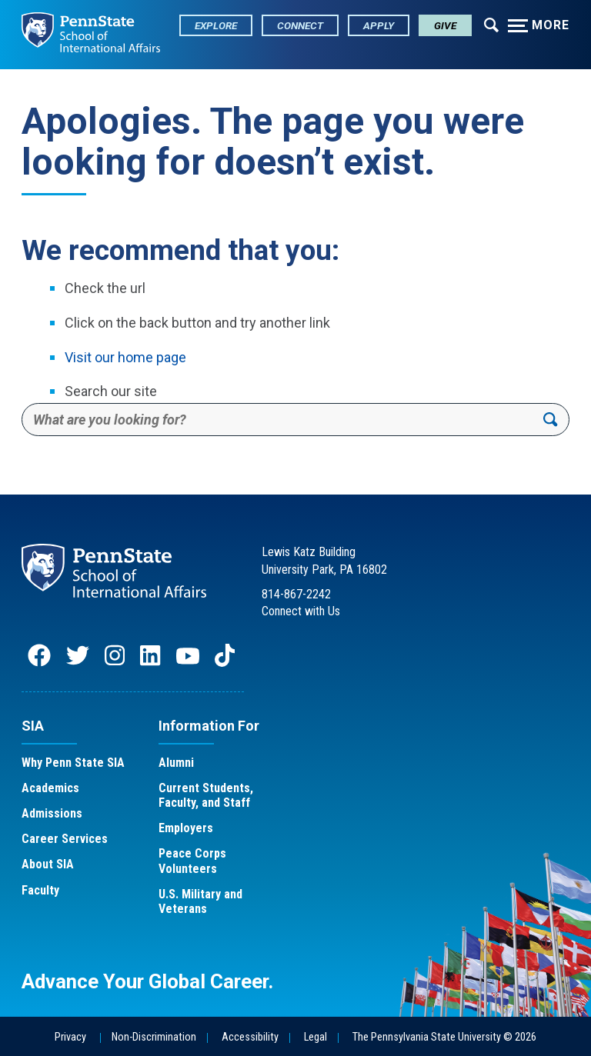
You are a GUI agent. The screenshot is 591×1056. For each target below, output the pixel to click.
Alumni (176, 762)
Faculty (40, 890)
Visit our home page (125, 357)
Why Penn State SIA (73, 762)
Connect (300, 25)
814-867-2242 (296, 594)
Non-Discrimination (154, 1037)
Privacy (70, 1037)
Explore (216, 25)
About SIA (48, 864)
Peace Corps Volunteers (192, 860)
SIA (33, 726)
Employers (186, 828)
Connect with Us (301, 611)
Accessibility (250, 1037)
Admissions (52, 813)
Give (445, 25)
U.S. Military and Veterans (200, 901)
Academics (50, 788)
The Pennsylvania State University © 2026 (444, 1037)
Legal (315, 1037)
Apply (378, 25)
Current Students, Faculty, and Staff (206, 795)
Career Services (65, 838)
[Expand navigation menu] (491, 23)
